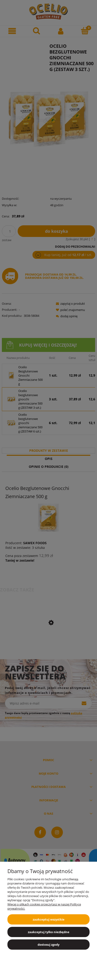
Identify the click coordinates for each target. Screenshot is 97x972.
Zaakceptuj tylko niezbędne (48, 932)
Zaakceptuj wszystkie (49, 919)
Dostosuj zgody (48, 944)
